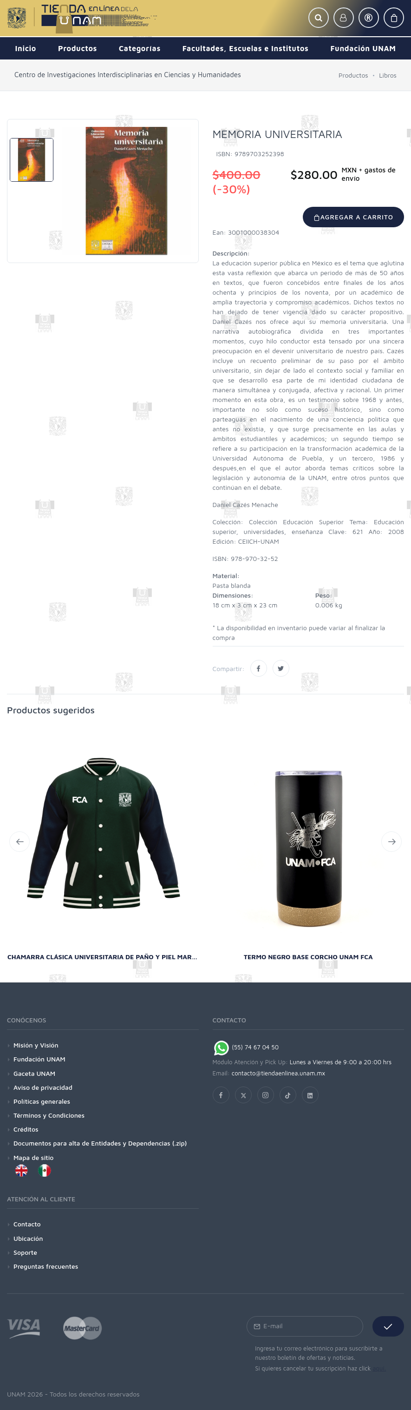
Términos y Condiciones (49, 1115)
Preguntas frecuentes (45, 1266)
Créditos (26, 1129)
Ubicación (28, 1238)
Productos (353, 75)
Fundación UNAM (39, 1059)
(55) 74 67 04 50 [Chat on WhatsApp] (246, 1047)
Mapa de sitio (33, 1157)
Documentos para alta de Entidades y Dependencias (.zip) (100, 1143)
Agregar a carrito (353, 217)
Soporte (25, 1252)
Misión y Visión (36, 1045)
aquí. (379, 1368)
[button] (318, 17)
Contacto (27, 1224)
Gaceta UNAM (34, 1073)
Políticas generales (41, 1101)
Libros (388, 75)
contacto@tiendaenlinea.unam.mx (279, 1073)
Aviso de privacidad (42, 1087)
